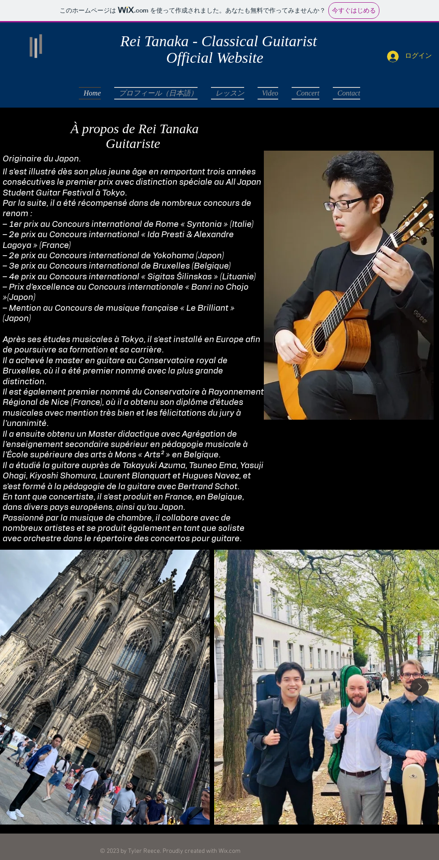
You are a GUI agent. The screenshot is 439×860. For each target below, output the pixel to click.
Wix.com (230, 851)
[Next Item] (420, 687)
